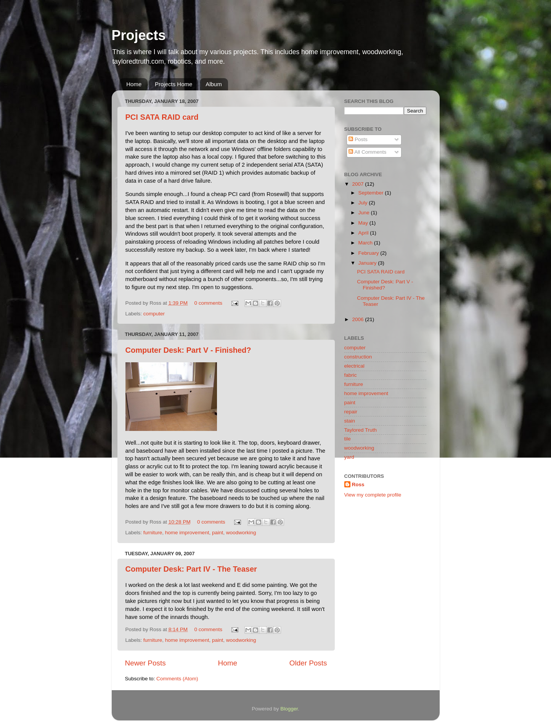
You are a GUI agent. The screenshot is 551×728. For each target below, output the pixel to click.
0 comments (208, 303)
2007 (358, 184)
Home (133, 84)
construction (358, 357)
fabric (350, 375)
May (363, 223)
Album (214, 84)
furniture (152, 532)
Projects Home (173, 84)
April (364, 233)
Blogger (289, 709)
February (369, 253)
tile (347, 439)
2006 (358, 319)
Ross (358, 484)
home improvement (187, 532)
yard (349, 457)
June (364, 212)
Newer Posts (145, 663)
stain (349, 421)
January (368, 263)
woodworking (241, 532)
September (371, 193)
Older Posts (308, 663)
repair (351, 412)
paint (217, 532)
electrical (354, 366)
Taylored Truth (360, 430)
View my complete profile (373, 495)
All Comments (367, 152)
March (366, 243)
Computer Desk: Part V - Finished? (188, 350)
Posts (358, 139)
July (363, 203)
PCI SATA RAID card (162, 117)
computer (154, 314)
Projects (139, 35)
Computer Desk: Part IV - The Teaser (191, 569)
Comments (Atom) (177, 678)
